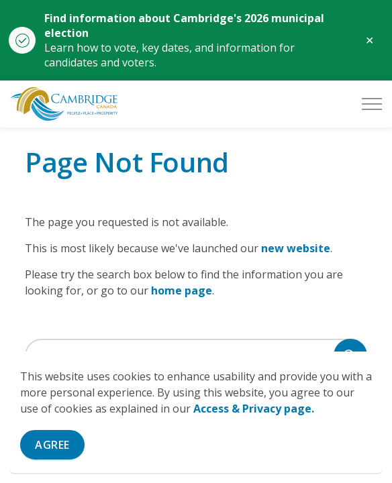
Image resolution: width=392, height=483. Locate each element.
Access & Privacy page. (253, 408)
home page (181, 290)
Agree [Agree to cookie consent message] (52, 444)
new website (295, 248)
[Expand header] (372, 103)
